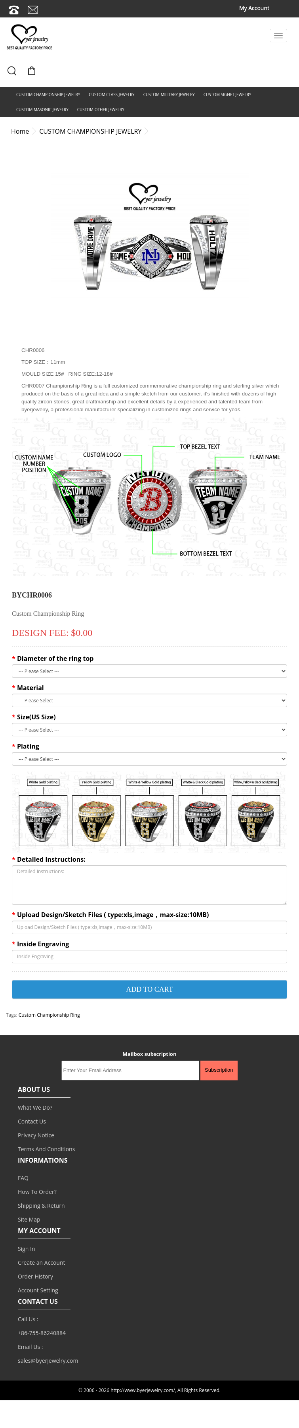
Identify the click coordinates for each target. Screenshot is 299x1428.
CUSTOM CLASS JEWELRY (111, 94)
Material (30, 688)
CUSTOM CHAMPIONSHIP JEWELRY (48, 94)
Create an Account (41, 1262)
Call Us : (28, 1319)
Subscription (219, 1070)
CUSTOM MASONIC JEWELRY (42, 109)
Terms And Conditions (46, 1149)
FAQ (23, 1178)
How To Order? (37, 1191)
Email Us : (30, 1346)
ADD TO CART (149, 989)
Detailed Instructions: (51, 859)
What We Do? (35, 1107)
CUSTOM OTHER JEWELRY (100, 109)
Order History (35, 1276)
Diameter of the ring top (55, 658)
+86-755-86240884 (42, 1333)
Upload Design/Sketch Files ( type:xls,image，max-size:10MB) (113, 915)
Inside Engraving (43, 944)
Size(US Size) (36, 717)
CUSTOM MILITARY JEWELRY (169, 94)
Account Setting (38, 1290)
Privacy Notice (36, 1135)
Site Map (29, 1219)
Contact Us (32, 1121)
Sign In (26, 1248)
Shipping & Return (41, 1205)
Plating (28, 746)
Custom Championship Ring (49, 1015)
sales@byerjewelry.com (48, 1360)
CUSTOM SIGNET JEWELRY (227, 94)
